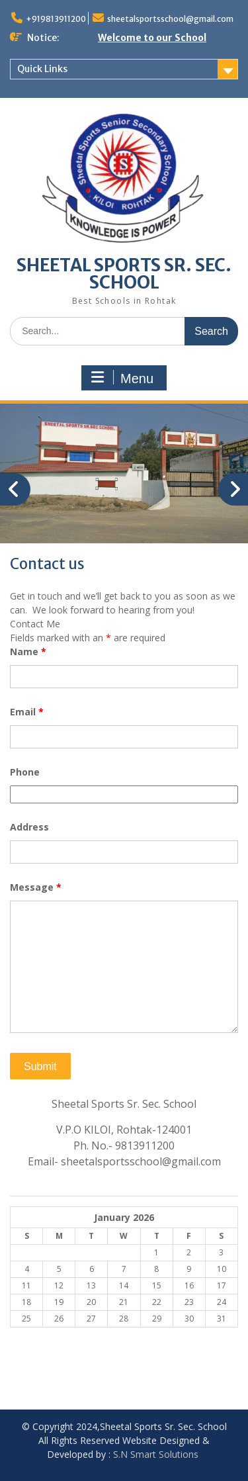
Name (28, 651)
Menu (122, 378)
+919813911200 (56, 19)
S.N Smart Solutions (155, 1454)
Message (36, 887)
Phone (25, 772)
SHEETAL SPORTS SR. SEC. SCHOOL (124, 273)
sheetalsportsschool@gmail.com (170, 19)
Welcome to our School (152, 38)
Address (29, 827)
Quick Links (42, 69)
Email (27, 711)
